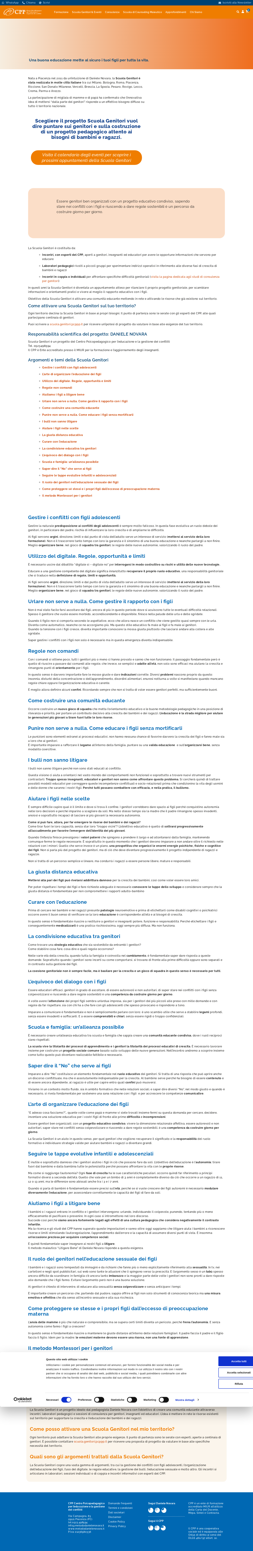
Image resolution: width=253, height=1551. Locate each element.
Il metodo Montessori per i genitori (67, 495)
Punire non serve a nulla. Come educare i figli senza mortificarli (88, 414)
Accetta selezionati (223, 1516)
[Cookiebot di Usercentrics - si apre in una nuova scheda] (22, 1544)
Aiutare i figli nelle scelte (60, 428)
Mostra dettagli (184, 1544)
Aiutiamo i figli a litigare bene (63, 394)
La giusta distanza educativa (62, 435)
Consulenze (112, 12)
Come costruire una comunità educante (70, 408)
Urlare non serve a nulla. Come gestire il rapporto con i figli (85, 401)
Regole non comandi (57, 387)
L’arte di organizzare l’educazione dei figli (71, 374)
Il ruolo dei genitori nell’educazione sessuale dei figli (80, 482)
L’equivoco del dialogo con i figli (65, 455)
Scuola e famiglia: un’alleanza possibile (70, 462)
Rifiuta (224, 1527)
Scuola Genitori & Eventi (86, 12)
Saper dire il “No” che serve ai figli (67, 468)
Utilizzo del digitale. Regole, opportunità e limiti (76, 381)
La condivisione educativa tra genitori (69, 448)
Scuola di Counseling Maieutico (142, 12)
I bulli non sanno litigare (59, 421)
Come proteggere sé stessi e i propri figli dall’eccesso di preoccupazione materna (101, 489)
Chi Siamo (196, 12)
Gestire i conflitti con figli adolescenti (69, 367)
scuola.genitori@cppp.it (66, 324)
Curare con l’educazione (59, 441)
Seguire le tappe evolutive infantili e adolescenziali (79, 475)
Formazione (61, 12)
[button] (238, 12)
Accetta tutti (223, 1505)
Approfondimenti (176, 12)
